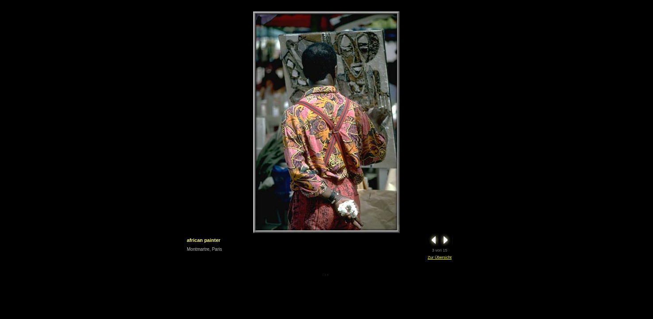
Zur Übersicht (440, 257)
